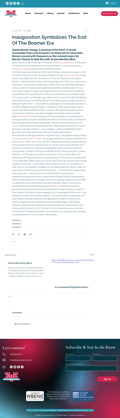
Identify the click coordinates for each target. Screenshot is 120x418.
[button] (22, 3)
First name (69, 354)
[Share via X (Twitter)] (19, 234)
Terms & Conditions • (77, 415)
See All (92, 255)
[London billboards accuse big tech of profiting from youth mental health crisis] (73, 271)
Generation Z (17, 227)
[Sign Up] (107, 379)
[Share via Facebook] (13, 234)
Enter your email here (73, 364)
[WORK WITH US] (109, 13)
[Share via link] (30, 234)
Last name (96, 354)
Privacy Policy (62, 415)
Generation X (16, 220)
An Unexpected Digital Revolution (71, 287)
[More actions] (86, 30)
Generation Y (16, 223)
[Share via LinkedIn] (25, 234)
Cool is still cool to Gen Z (20, 263)
